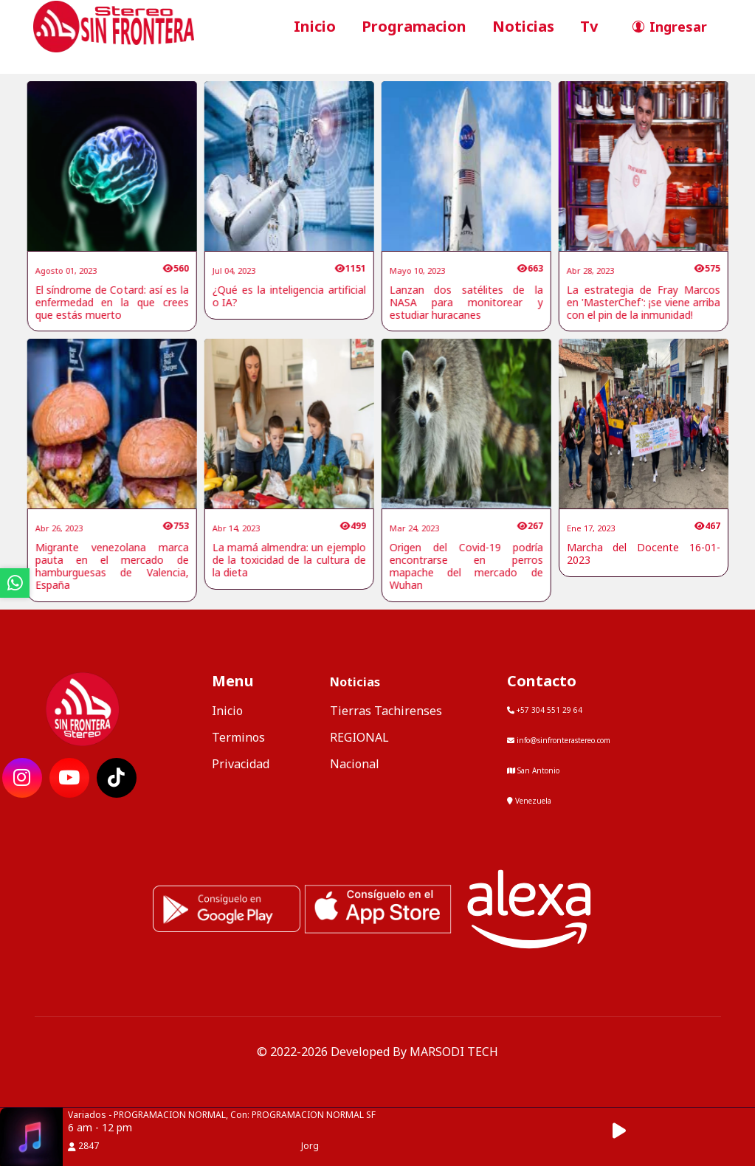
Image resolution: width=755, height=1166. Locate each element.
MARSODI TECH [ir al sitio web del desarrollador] (454, 1051)
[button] (627, 1131)
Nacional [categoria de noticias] (354, 764)
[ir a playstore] (226, 907)
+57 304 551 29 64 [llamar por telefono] (544, 710)
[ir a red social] (22, 778)
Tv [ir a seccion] (589, 26)
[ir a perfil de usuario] (665, 26)
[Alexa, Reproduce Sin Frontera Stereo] (529, 907)
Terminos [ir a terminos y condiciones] (238, 737)
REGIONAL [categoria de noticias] (359, 737)
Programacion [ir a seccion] (414, 26)
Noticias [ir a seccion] (523, 26)
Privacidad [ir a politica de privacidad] (240, 764)
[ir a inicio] (113, 25)
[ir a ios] (378, 907)
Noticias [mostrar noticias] (355, 682)
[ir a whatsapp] (15, 583)
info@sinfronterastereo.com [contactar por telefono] (558, 740)
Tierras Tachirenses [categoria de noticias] (386, 711)
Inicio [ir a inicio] (315, 26)
